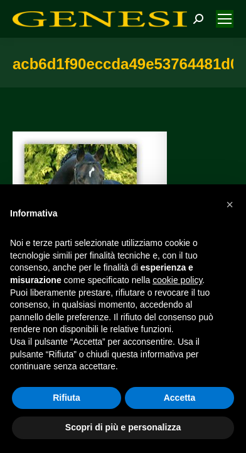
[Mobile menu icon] (224, 19)
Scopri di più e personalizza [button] (123, 427)
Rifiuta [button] (66, 398)
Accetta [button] (180, 398)
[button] (230, 204)
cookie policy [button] (177, 280)
